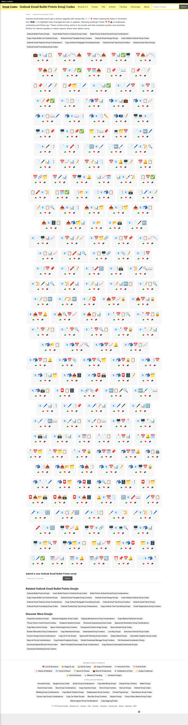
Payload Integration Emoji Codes (65, 619)
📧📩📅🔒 (123, 329)
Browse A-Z (83, 7)
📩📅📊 (123, 436)
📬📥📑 (86, 466)
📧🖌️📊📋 (72, 421)
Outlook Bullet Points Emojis (38, 34)
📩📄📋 (104, 436)
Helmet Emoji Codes (142, 688)
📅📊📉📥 (96, 55)
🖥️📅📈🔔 (69, 527)
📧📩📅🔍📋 (96, 329)
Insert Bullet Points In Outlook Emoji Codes (70, 34)
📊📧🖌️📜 (126, 177)
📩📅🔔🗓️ (145, 436)
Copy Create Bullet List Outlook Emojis (42, 38)
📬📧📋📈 (143, 100)
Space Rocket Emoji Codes (121, 627)
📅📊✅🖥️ (121, 55)
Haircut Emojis (125, 688)
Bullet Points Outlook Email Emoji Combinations (109, 34)
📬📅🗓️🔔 (130, 451)
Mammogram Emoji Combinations (84, 701)
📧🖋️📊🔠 (140, 405)
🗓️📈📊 (57, 558)
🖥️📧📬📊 (143, 527)
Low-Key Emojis (114, 632)
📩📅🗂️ (35, 451)
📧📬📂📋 (50, 344)
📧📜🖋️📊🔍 (43, 283)
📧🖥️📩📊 (145, 421)
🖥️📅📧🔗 (94, 527)
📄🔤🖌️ (116, 146)
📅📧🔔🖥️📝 (121, 161)
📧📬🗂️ (147, 375)
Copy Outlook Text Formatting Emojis (115, 606)
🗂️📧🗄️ (147, 543)
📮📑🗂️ (148, 482)
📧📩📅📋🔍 (118, 314)
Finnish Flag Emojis (120, 692)
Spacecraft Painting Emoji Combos (93, 636)
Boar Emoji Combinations (66, 688)
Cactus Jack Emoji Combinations (50, 697)
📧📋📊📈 (47, 253)
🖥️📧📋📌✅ (72, 131)
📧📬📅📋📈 (135, 344)
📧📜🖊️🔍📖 (140, 268)
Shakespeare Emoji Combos (98, 692)
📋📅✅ (148, 177)
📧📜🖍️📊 (69, 283)
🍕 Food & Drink (139, 667)
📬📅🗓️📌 (106, 451)
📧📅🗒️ (147, 85)
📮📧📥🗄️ (81, 497)
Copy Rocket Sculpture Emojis (66, 640)
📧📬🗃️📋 (40, 390)
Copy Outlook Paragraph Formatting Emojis (82, 43)
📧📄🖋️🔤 (137, 222)
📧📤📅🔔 (38, 314)
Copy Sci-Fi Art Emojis (67, 636)
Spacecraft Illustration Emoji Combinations (132, 623)
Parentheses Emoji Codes (141, 692)
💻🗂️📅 (121, 131)
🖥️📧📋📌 (45, 131)
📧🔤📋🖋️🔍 (116, 390)
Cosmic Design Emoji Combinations (41, 636)
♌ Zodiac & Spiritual (144, 671)
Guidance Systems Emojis (69, 623)
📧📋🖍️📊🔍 (74, 253)
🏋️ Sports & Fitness (82, 671)
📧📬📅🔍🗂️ (94, 360)
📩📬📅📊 (94, 100)
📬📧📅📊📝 (111, 466)
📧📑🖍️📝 (69, 268)
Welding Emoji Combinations (47, 692)
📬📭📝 (121, 116)
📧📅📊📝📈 (72, 238)
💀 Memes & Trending (93, 675)
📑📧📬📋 (103, 192)
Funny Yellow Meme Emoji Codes (138, 697)
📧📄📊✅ (101, 85)
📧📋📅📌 (123, 238)
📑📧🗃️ (126, 192)
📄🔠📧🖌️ (94, 146)
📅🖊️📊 (59, 177)
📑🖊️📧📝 (148, 192)
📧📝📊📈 (94, 283)
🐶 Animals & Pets (122, 667)
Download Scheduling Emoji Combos (41, 649)
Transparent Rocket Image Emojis (93, 627)
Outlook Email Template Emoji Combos (76, 38)
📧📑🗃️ (116, 268)
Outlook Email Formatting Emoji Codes (42, 47)
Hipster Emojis (116, 697)
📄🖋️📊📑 (45, 161)
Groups (95, 7)
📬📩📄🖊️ (42, 482)
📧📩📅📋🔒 (148, 314)
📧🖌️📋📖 (96, 421)
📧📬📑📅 (150, 360)
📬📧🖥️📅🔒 (140, 466)
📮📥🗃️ (59, 497)
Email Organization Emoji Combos (147, 606)
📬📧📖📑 (74, 116)
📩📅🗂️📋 (57, 451)
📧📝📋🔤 (42, 299)
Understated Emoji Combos (94, 632)
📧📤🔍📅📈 (65, 314)
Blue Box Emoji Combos (97, 697)
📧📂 (96, 222)
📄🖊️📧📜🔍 (140, 146)
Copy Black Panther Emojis (73, 692)
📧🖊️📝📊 (96, 405)
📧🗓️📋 (84, 436)
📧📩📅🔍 (69, 329)
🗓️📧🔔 (77, 558)
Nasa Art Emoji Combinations (39, 640)
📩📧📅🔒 (81, 451)
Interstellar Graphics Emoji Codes (143, 636)
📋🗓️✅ (62, 192)
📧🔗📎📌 (89, 390)
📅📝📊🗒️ (94, 161)
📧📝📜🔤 (67, 299)
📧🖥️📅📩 (121, 421)
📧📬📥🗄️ (72, 375)
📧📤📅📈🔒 (114, 299)
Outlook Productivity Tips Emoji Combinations (79, 606)
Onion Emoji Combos (107, 688)
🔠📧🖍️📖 (130, 497)
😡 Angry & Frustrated (102, 667)
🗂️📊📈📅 (101, 543)
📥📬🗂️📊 (75, 222)
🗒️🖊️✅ (37, 558)
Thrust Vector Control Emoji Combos (41, 623)
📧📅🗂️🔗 (99, 238)
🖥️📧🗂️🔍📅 (45, 543)
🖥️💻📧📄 (143, 116)
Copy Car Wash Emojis (75, 697)
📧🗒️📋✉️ (69, 100)
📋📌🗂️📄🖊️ (74, 85)
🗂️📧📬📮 (125, 543)
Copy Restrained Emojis (70, 632)
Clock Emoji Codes (44, 688)
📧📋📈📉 (147, 238)
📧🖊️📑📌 (72, 405)
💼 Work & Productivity (102, 671)
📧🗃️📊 (40, 436)
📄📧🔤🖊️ (143, 131)
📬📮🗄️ (84, 482)
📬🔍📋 (104, 482)
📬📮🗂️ (64, 482)
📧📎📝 (123, 253)
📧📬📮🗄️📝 (123, 375)
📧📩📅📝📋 (43, 329)
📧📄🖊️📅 (125, 85)
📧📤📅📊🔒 (143, 299)
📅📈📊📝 (69, 161)
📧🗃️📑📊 (62, 436)
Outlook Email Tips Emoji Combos (116, 43)
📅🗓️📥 (94, 70)
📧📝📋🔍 (147, 283)
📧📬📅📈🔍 (77, 344)
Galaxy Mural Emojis (119, 636)
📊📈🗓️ (104, 177)
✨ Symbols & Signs (113, 675)
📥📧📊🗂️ (94, 207)
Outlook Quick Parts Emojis (144, 43)
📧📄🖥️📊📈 (43, 238)
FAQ (103, 7)
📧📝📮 (89, 299)
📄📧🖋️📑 (45, 146)
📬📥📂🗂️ (64, 466)
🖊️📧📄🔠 (40, 512)
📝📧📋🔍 (45, 207)
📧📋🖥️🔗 (101, 253)
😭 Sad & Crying (84, 667)
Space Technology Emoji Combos (63, 627)
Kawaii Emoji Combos (128, 684)
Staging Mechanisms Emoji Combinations (98, 619)
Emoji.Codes (63, 706)
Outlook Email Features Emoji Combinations (44, 43)
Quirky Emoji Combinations (83, 684)
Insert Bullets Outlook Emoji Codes (135, 38)
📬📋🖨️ (152, 451)
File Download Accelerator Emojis (131, 640)
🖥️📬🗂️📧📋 (74, 543)
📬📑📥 (42, 466)
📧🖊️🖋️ (118, 405)
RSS (135, 706)
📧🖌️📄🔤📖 (45, 421)
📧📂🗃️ (115, 222)
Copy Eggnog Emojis (109, 701)
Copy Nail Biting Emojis (107, 684)
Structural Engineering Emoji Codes (97, 623)
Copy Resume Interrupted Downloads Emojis (119, 645)
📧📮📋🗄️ (64, 390)
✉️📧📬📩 (148, 558)
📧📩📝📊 (147, 329)
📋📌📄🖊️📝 (45, 85)
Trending (123, 7)
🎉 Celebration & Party (123, 671)
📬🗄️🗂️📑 (126, 482)
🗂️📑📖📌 (99, 131)
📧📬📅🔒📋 (123, 360)
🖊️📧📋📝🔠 (67, 512)
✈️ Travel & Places (63, 671)
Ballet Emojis (145, 684)
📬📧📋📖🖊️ (47, 116)
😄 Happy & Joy (68, 667)
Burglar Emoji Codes (61, 684)
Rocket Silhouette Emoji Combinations (42, 632)
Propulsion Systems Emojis (38, 619)
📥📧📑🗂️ (118, 207)
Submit (67, 578)
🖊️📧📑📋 (94, 512)
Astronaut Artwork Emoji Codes (136, 632)
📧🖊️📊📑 (47, 405)
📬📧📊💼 (118, 100)
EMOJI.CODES (7, 2)
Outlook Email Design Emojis (106, 38)
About (146, 7)
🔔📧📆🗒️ (106, 497)
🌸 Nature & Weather (44, 671)
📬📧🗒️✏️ (99, 116)
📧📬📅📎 (67, 360)
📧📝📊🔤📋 (121, 283)
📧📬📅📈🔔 (106, 344)
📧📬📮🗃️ (96, 375)
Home (28, 14)
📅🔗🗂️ (40, 177)
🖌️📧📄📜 (118, 512)
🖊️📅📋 (152, 497)
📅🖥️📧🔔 (81, 177)
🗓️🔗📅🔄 (99, 558)
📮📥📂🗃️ (37, 497)
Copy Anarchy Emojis (87, 688)
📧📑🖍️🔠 (94, 268)
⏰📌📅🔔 (123, 558)
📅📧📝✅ (72, 70)
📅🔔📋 (145, 161)
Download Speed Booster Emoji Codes (42, 645)
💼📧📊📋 (42, 55)
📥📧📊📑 (69, 207)
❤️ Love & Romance (50, 667)
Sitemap (128, 706)
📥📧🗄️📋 (51, 222)
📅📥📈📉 (145, 55)
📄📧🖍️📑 (69, 146)
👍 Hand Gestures (73, 675)
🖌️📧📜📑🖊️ (145, 512)
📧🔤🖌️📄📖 (145, 390)
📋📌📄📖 (116, 70)
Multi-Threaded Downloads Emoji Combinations (80, 645)
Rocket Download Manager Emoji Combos (98, 640)
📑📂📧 (82, 192)
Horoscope (135, 7)
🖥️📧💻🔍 (118, 527)
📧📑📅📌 (45, 268)
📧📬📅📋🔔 (40, 360)
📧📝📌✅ (45, 100)
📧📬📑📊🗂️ (45, 375)
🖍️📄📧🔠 (45, 527)
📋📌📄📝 (140, 70)
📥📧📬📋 (143, 207)
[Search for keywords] (165, 7)
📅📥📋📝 (47, 70)
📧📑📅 (143, 253)
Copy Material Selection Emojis (130, 619)
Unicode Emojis (44, 684)
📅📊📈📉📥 (69, 55)
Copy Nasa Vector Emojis (37, 627)
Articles (112, 7)
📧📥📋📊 (91, 314)
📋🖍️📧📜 (40, 192)
